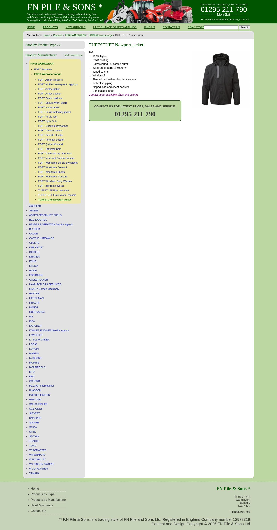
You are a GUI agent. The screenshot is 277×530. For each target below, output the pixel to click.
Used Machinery (42, 505)
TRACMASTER (38, 450)
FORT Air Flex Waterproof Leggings (58, 84)
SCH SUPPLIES (38, 404)
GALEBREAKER (38, 279)
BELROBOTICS (38, 219)
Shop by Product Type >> (43, 45)
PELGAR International (41, 385)
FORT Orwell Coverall (50, 130)
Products (50, 27)
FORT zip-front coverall (51, 185)
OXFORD (34, 381)
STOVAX (34, 436)
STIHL (32, 431)
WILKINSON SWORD (41, 464)
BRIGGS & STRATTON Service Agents (51, 224)
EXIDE (33, 270)
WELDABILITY (37, 459)
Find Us (149, 27)
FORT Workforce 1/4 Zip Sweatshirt (58, 162)
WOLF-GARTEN (38, 468)
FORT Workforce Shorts (51, 172)
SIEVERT (34, 413)
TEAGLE (34, 441)
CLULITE (34, 242)
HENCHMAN (36, 298)
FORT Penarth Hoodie (50, 135)
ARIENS (33, 210)
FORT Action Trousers (50, 79)
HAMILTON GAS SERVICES (45, 284)
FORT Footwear (43, 69)
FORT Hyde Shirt (47, 121)
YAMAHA (34, 473)
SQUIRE (34, 422)
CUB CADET (36, 247)
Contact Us (171, 27)
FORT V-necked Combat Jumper (56, 158)
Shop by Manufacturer (41, 55)
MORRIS (34, 362)
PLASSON (35, 390)
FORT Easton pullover (50, 98)
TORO (32, 445)
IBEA (32, 321)
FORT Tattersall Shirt (49, 148)
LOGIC (33, 344)
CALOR (33, 233)
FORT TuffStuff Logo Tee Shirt (55, 153)
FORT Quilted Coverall (50, 144)
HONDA (33, 307)
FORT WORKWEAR (75, 35)
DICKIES (34, 252)
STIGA (33, 427)
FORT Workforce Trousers (52, 176)
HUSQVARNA (37, 312)
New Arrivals (76, 27)
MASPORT (35, 358)
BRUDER (34, 229)
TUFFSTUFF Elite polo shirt (53, 190)
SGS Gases (36, 408)
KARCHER (35, 325)
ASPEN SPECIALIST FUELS (45, 215)
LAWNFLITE (36, 335)
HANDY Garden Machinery (44, 288)
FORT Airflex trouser (49, 93)
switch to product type (73, 55)
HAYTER (34, 293)
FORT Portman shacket (51, 139)
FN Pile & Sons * (65, 7)
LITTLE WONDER (39, 339)
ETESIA (33, 265)
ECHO (33, 261)
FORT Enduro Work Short (52, 102)
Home (31, 27)
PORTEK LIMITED (39, 394)
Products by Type (42, 494)
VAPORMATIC (37, 454)
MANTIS (34, 353)
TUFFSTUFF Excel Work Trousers (57, 195)
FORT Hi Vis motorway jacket (54, 112)
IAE (31, 316)
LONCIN (34, 348)
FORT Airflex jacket (49, 89)
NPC (31, 376)
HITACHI (34, 302)
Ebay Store (196, 27)
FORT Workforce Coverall (52, 167)
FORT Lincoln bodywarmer (53, 125)
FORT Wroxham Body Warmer (55, 181)
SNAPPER (35, 418)
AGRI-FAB (35, 206)
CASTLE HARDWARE (41, 238)
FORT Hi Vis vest (47, 116)
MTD (32, 371)
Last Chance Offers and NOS (115, 27)
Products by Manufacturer (48, 499)
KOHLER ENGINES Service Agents (49, 330)
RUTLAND (35, 399)
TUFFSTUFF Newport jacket (54, 199)
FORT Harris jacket (48, 107)
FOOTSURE (36, 275)
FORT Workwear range (101, 35)
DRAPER (34, 256)
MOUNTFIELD (37, 367)
